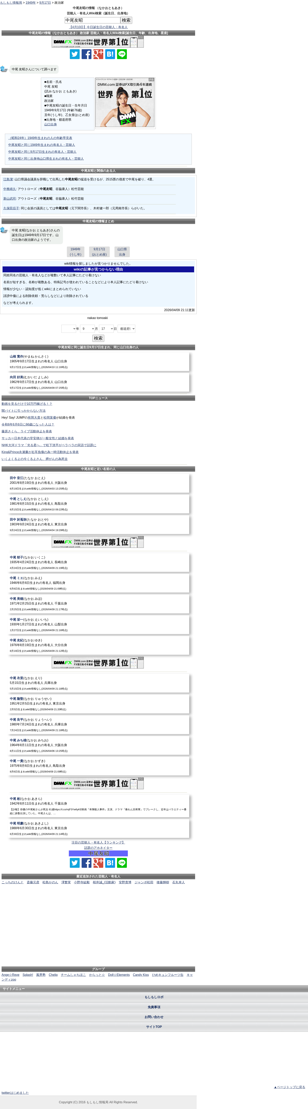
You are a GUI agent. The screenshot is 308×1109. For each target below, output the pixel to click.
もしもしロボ (154, 997)
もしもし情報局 (11, 2)
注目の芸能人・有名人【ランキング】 (98, 842)
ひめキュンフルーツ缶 (168, 974)
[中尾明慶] (98, 828)
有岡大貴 (34, 417)
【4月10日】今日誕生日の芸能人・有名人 (98, 27)
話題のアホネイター (98, 847)
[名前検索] (92, 20)
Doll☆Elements (119, 974)
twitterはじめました (15, 1092)
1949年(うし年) (75, 252)
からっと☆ (97, 974)
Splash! (28, 974)
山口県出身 (122, 252)
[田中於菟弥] (98, 524)
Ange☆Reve (10, 974)
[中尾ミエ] (98, 583)
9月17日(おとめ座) (99, 252)
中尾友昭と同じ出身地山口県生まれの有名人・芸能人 (46, 158)
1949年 (31, 2)
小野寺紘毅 (82, 882)
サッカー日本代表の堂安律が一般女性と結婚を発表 (38, 438)
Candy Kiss (141, 974)
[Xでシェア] (75, 54)
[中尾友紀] (98, 645)
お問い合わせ (154, 1017)
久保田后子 (11, 208)
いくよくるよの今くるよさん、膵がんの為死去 (35, 459)
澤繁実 (66, 882)
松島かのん (50, 882)
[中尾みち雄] (98, 745)
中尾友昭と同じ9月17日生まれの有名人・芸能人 (42, 151)
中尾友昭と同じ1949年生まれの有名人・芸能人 (41, 145)
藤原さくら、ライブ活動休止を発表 (27, 431)
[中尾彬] (98, 806)
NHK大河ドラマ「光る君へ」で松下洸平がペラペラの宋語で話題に (49, 445)
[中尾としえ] (98, 504)
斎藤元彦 (33, 882)
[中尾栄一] (98, 624)
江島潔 (8, 179)
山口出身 (50, 124)
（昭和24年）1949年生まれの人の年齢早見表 (40, 138)
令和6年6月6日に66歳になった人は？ (28, 424)
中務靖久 (9, 189)
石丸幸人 (178, 882)
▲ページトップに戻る (289, 1087)
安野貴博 (125, 882)
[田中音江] (98, 483)
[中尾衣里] (98, 683)
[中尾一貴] (98, 766)
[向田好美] (98, 382)
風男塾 (41, 974)
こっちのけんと (13, 882)
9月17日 (45, 2)
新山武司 (9, 198)
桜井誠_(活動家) (104, 882)
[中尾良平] (98, 724)
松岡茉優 (49, 417)
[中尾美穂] (98, 603)
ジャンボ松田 (144, 882)
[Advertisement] (98, 897)
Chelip (53, 974)
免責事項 (154, 1007)
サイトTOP (154, 1026)
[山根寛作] (98, 361)
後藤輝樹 (163, 882)
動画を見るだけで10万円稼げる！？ (27, 403)
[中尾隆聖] (98, 704)
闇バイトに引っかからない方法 (24, 410)
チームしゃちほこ (73, 974)
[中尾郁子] (98, 562)
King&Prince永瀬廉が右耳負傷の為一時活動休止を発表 (40, 452)
